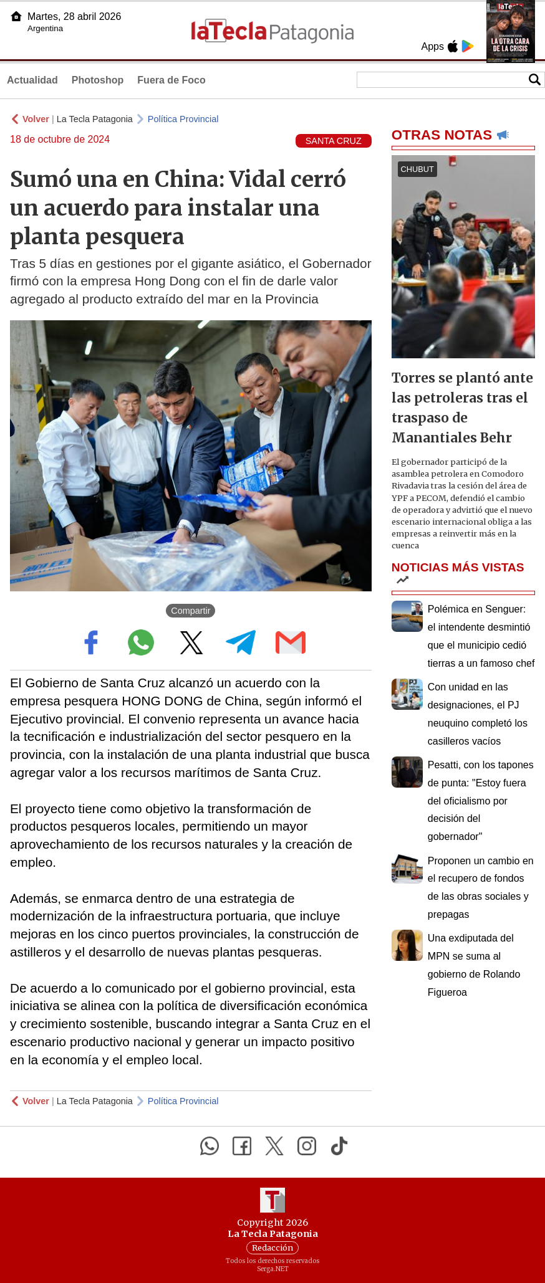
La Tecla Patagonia (95, 119)
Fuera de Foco (171, 80)
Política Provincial (183, 119)
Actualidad (32, 80)
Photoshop (98, 80)
